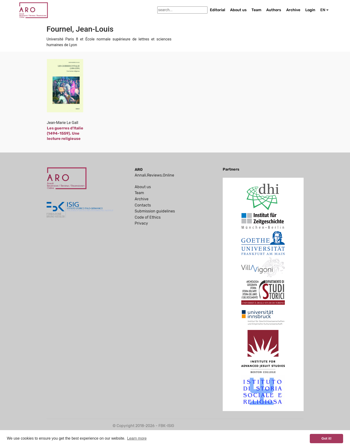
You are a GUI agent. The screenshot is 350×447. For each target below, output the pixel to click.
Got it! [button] (326, 438)
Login (310, 10)
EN (322, 10)
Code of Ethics (148, 217)
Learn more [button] (137, 438)
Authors (273, 10)
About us (238, 10)
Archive (293, 10)
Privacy (141, 223)
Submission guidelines (155, 211)
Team (256, 10)
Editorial (217, 10)
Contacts (143, 205)
